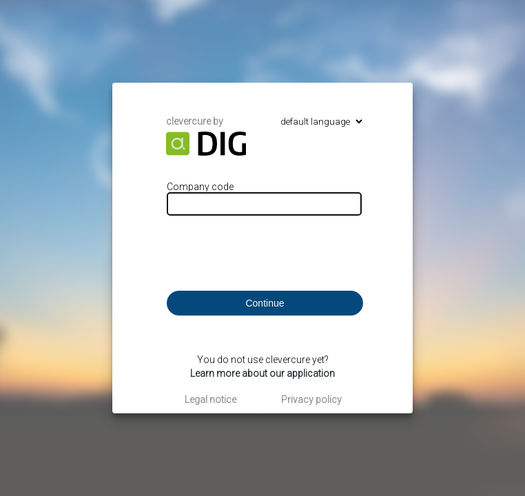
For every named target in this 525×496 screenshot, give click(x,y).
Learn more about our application (262, 373)
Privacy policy (311, 399)
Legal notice (210, 399)
